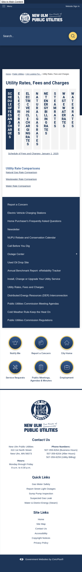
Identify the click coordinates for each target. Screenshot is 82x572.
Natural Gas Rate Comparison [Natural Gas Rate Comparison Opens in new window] (21, 172)
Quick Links (41, 477)
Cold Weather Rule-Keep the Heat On (29, 312)
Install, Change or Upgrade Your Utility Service (34, 279)
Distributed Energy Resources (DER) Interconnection (38, 295)
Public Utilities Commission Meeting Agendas (33, 303)
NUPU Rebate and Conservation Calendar (32, 237)
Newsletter (14, 229)
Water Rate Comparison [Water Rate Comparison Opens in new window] (18, 186)
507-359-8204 (54, 453)
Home (8, 74)
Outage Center (16, 254)
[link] (72, 6)
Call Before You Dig (19, 245)
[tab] (10, 119)
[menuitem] (41, 204)
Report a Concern (18, 204)
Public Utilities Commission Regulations (30, 320)
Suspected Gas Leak (41, 498)
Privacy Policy (41, 542)
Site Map (41, 524)
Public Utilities (18, 74)
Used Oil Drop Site (18, 262)
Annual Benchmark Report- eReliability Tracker (34, 270)
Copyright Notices (41, 538)
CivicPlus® (57, 559)
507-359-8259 (53, 457)
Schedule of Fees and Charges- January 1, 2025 (33, 153)
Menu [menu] (9, 6)
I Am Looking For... (33, 74)
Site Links (41, 512)
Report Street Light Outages (40, 488)
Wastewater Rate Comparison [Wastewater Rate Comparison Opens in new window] (21, 179)
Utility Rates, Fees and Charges (26, 287)
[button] (72, 36)
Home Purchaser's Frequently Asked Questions (34, 221)
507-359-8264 (51, 450)
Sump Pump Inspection (41, 493)
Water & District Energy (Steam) (40, 502)
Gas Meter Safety (41, 484)
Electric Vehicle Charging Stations (27, 212)
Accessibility (41, 533)
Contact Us (41, 528)
